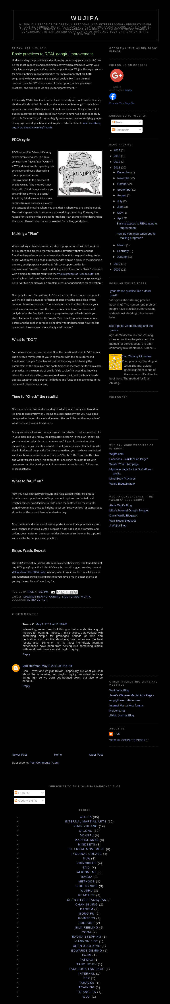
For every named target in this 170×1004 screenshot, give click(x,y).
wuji (87, 996)
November (124, 178)
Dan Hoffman (32, 665)
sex (86, 978)
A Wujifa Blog (117, 525)
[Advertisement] (127, 603)
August (122, 195)
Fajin (86, 955)
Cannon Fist (86, 941)
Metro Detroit (37, 600)
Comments (120, 130)
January (122, 256)
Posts (117, 122)
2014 (117, 150)
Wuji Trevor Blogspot (122, 520)
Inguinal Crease (86, 853)
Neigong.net (117, 710)
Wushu (87, 890)
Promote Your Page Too (122, 103)
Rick (117, 734)
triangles (86, 992)
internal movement (86, 849)
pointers (86, 918)
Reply (26, 654)
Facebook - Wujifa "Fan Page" (128, 459)
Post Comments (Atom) (45, 762)
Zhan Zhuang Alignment (136, 356)
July (120, 201)
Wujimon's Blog (119, 690)
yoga (86, 932)
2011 (117, 167)
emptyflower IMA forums (124, 700)
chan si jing (86, 904)
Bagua (87, 876)
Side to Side (71, 597)
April (120, 218)
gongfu (55, 597)
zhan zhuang (86, 826)
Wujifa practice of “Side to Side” (76, 273)
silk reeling (86, 927)
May (120, 212)
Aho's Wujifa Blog (120, 505)
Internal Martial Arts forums (126, 705)
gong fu (87, 913)
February (123, 251)
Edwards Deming (35, 597)
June (120, 207)
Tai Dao (86, 959)
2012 (117, 161)
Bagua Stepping (86, 936)
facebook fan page (86, 969)
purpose (87, 923)
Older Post (96, 754)
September (124, 189)
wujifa (86, 597)
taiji (87, 867)
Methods (87, 881)
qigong (86, 830)
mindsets (86, 844)
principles (87, 863)
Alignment (87, 872)
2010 (117, 263)
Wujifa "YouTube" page (124, 464)
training (87, 987)
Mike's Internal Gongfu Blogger (129, 510)
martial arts (87, 840)
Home (58, 754)
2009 (117, 269)
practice (86, 895)
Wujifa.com (116, 454)
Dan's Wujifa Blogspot (123, 515)
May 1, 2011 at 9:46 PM (57, 665)
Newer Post (19, 754)
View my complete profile (128, 740)
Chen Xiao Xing (86, 946)
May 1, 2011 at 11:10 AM (51, 624)
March (121, 245)
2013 (117, 156)
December (124, 172)
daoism (86, 909)
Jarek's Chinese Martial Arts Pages (131, 695)
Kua (86, 858)
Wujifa (85, 18)
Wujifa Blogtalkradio (122, 483)
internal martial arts (86, 821)
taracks (87, 982)
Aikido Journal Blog (121, 715)
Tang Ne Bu (87, 964)
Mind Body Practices (122, 478)
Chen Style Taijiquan (86, 899)
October (122, 184)
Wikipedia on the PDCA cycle (28, 572)
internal (86, 973)
